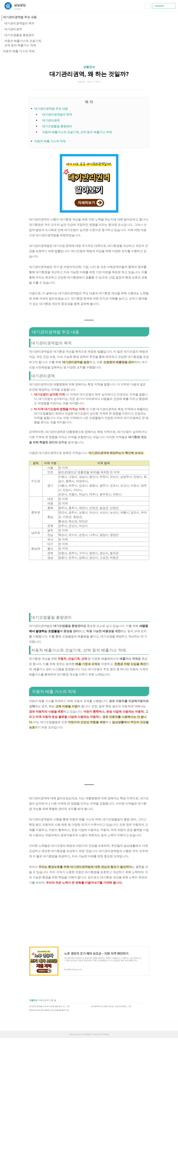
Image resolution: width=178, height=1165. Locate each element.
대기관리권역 (13, 29)
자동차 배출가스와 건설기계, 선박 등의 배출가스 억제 (77, 132)
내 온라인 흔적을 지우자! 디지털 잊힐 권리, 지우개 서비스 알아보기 (47, 1006)
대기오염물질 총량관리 (19, 35)
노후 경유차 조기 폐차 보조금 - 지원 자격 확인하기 (109, 1006)
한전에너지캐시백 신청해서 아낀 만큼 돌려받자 (47, 1010)
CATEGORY (164, 6)
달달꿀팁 (21, 5)
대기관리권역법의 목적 (19, 23)
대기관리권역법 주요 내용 (20, 17)
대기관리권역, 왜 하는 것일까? (89, 74)
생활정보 (89, 67)
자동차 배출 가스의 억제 (19, 51)
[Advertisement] (89, 585)
